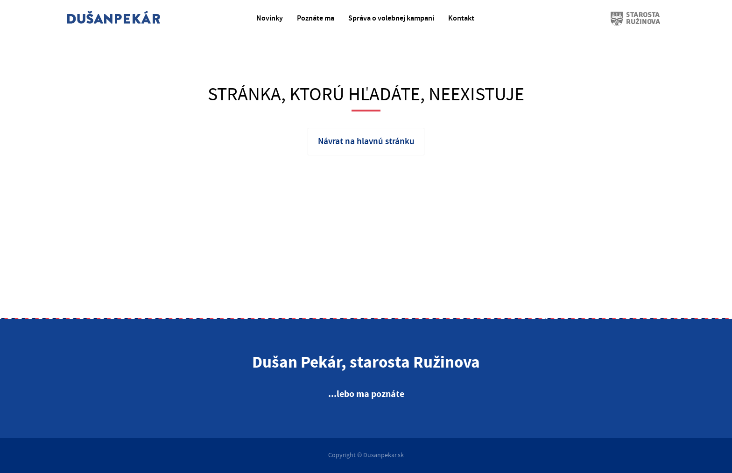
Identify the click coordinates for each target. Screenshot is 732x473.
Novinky (269, 18)
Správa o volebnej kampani (391, 18)
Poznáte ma (315, 18)
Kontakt (461, 18)
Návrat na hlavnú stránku (366, 141)
